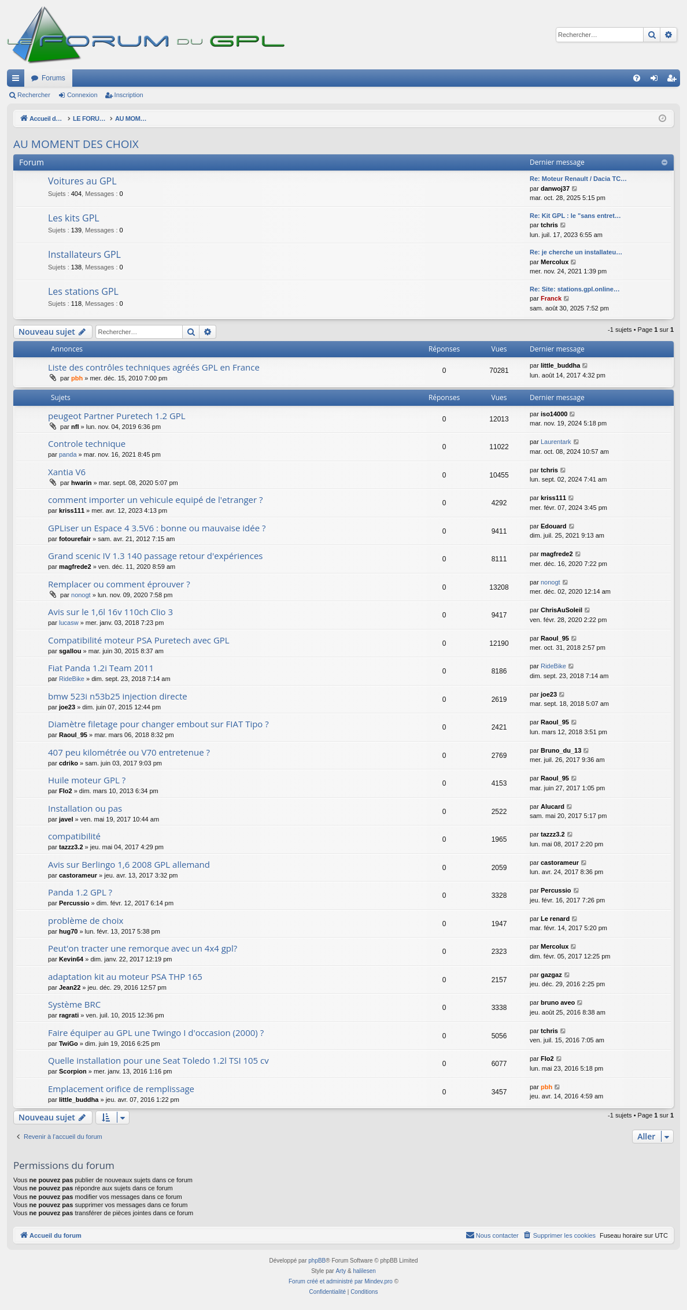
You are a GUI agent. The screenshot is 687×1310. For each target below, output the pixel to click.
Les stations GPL (83, 291)
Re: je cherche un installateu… (576, 252)
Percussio (74, 903)
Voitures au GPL (82, 181)
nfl (75, 426)
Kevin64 (71, 959)
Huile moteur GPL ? (86, 780)
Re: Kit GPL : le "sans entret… (575, 215)
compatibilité (74, 836)
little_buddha (560, 365)
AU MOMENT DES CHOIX (76, 143)
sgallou (70, 650)
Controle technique (86, 443)
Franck (551, 298)
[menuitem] (636, 78)
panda (68, 454)
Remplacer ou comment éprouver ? (119, 584)
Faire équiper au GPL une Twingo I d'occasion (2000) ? (156, 1032)
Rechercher (33, 94)
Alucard (552, 806)
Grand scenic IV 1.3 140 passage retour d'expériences (155, 555)
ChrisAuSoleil (561, 609)
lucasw (69, 622)
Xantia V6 (67, 472)
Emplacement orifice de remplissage (121, 1088)
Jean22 (69, 987)
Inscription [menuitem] (674, 80)
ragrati (69, 1015)
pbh (77, 378)
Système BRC (74, 1004)
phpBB (317, 1260)
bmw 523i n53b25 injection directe (117, 696)
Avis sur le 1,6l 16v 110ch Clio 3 (110, 611)
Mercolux (554, 261)
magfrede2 (75, 566)
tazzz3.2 (71, 846)
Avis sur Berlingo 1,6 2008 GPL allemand (129, 864)
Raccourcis (18, 80)
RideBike (71, 678)
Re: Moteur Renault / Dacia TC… (578, 178)
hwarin (81, 482)
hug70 (68, 931)
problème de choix (85, 920)
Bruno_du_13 (561, 750)
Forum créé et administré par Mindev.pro (341, 1281)
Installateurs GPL (84, 254)
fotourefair (75, 538)
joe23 (67, 707)
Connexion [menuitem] (657, 80)
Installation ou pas (85, 808)
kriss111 (71, 510)
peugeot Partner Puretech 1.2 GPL (117, 415)
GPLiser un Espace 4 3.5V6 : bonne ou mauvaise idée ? (156, 528)
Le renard (555, 918)
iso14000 (554, 413)
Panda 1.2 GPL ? (80, 892)
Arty (340, 1271)
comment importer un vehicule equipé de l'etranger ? (155, 499)
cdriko (68, 763)
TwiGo (68, 1043)
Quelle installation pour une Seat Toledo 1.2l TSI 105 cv (158, 1060)
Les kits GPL (73, 218)
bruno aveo (558, 1002)
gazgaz (551, 974)
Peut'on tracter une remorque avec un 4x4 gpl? (142, 948)
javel (66, 819)
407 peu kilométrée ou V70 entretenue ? (129, 752)
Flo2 (65, 790)
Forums (53, 78)
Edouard (554, 526)
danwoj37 (555, 188)
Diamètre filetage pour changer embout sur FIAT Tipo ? (158, 724)
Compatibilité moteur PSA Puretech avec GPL (139, 640)
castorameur (78, 875)
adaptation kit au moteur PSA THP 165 (125, 976)
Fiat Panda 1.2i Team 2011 (101, 667)
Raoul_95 (555, 638)
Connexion (82, 94)
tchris (549, 224)
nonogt (81, 594)
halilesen (364, 1271)
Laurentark (556, 441)
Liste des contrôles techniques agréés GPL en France (154, 367)
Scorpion (73, 1071)
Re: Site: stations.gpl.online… (575, 289)
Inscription (128, 94)
